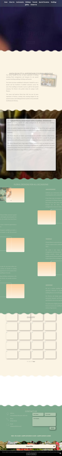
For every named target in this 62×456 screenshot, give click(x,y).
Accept (28, 454)
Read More (34, 454)
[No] (60, 453)
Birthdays (28, 2)
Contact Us (34, 4)
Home (5, 2)
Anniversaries (20, 2)
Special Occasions (44, 2)
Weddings (53, 2)
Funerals (35, 2)
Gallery (27, 4)
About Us (11, 2)
